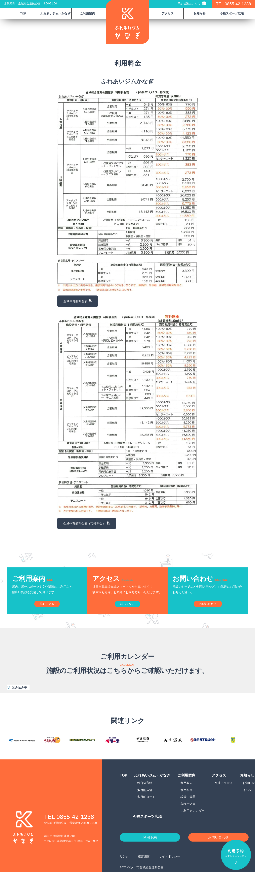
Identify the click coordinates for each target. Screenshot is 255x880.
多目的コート (146, 804)
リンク (124, 864)
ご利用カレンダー (192, 818)
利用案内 (186, 790)
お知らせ (249, 790)
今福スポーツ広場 (232, 13)
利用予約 (150, 845)
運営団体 (144, 864)
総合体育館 (144, 790)
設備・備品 (188, 804)
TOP (23, 13)
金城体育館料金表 (77, 301)
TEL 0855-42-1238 (233, 3)
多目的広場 (144, 797)
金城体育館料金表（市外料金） (86, 523)
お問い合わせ (218, 845)
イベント (249, 797)
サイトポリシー (169, 864)
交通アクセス (224, 790)
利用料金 (186, 797)
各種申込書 (188, 811)
